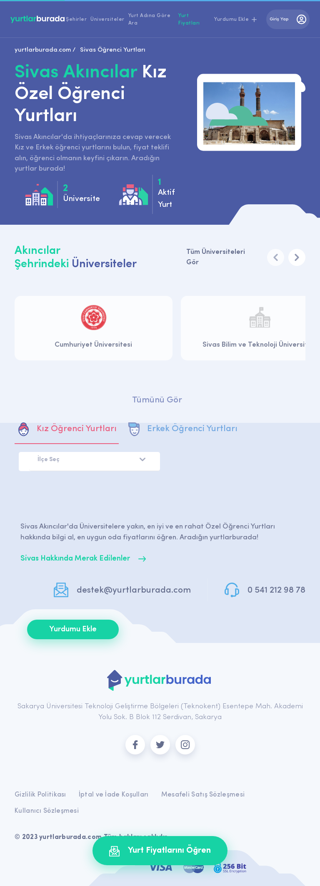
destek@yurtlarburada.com (134, 590)
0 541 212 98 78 (276, 590)
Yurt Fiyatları (189, 19)
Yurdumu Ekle (73, 629)
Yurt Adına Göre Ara (149, 19)
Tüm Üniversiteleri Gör (215, 257)
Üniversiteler (107, 19)
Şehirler (76, 19)
